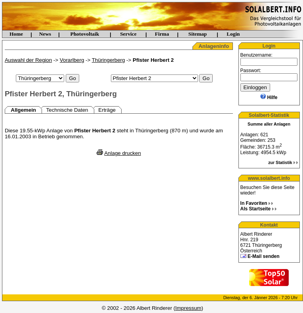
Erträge (107, 110)
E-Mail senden (264, 256)
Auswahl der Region (28, 60)
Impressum (188, 308)
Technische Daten (67, 110)
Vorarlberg (72, 60)
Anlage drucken (122, 153)
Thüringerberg (108, 60)
